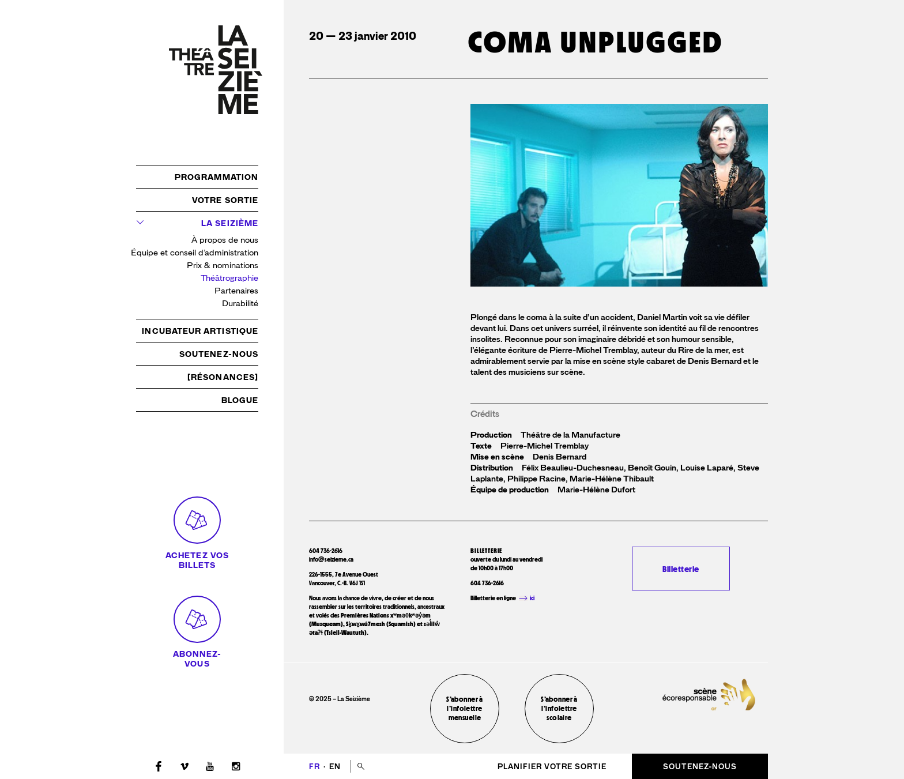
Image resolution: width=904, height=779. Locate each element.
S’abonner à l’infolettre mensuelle (464, 708)
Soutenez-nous (218, 354)
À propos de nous (224, 240)
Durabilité (240, 303)
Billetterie (680, 569)
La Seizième (229, 223)
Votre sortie (225, 200)
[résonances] (222, 377)
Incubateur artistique (200, 331)
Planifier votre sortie (552, 766)
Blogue (239, 400)
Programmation (216, 177)
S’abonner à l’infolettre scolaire (559, 708)
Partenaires (236, 291)
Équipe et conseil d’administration (194, 253)
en (335, 766)
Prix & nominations (222, 265)
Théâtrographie (229, 278)
